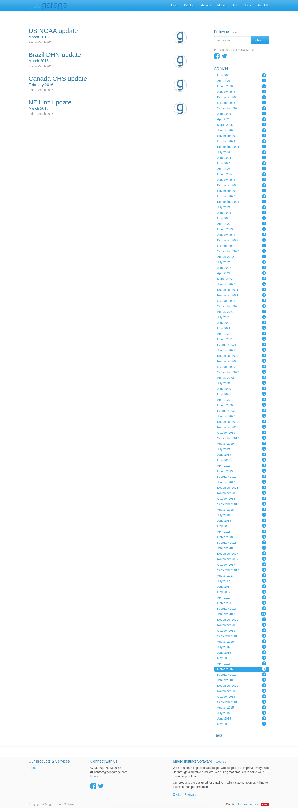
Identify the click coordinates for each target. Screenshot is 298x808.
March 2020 (242, 405)
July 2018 (242, 515)
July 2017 (242, 581)
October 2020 (242, 366)
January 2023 (242, 234)
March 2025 (242, 124)
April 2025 (242, 119)
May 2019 (242, 460)
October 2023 (242, 196)
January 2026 (242, 91)
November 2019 (242, 427)
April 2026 (242, 80)
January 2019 (242, 482)
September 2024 (242, 146)
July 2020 (242, 383)
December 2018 (242, 487)
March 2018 (242, 537)
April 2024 (242, 168)
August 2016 (242, 641)
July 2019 (242, 449)
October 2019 (242, 432)
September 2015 (242, 702)
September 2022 (242, 251)
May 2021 (242, 328)
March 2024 (242, 174)
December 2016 (242, 619)
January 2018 (242, 548)
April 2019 (242, 465)
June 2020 (242, 388)
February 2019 (242, 476)
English (178, 794)
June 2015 (242, 718)
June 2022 (242, 267)
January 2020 (242, 416)
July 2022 (242, 262)
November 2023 (242, 190)
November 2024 (242, 135)
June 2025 (242, 113)
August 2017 (242, 575)
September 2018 (242, 504)
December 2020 (242, 355)
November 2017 (242, 559)
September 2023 (242, 201)
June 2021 (242, 322)
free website (246, 804)
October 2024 (242, 141)
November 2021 (242, 295)
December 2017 (242, 553)
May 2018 (242, 526)
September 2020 (242, 372)
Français (190, 794)
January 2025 (242, 130)
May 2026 (242, 75)
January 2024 (242, 179)
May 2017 (242, 592)
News (94, 776)
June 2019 (242, 454)
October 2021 (242, 300)
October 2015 (242, 696)
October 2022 (242, 245)
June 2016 (242, 652)
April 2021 (242, 333)
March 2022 (242, 278)
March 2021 (242, 339)
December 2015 (242, 685)
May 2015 (242, 724)
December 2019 (242, 421)
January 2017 (242, 614)
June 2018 (242, 520)
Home (32, 768)
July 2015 (242, 713)
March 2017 (242, 603)
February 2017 (242, 608)
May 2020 (242, 394)
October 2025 (242, 102)
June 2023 (242, 212)
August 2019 (242, 443)
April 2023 (242, 223)
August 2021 (242, 311)
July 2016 (242, 647)
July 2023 (242, 207)
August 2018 (242, 509)
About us (220, 761)
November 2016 (242, 625)
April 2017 (242, 597)
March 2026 (242, 86)
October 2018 (242, 498)
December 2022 (242, 240)
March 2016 (242, 669)
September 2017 (242, 570)
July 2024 (242, 152)
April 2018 (242, 531)
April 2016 (242, 663)
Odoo (265, 804)
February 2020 (242, 410)
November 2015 (242, 691)
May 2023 (242, 218)
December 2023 (242, 185)
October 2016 (242, 630)
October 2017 (242, 564)
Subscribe (260, 40)
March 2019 (242, 471)
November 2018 (242, 493)
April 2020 (242, 399)
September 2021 (242, 306)
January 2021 (242, 350)
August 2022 (242, 256)
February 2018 (242, 542)
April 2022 (242, 273)
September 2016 (242, 636)
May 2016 (242, 658)
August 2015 (242, 707)
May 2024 (242, 163)
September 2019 (242, 438)
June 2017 (242, 586)
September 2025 (242, 108)
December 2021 (242, 289)
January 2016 (242, 680)
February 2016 (242, 674)
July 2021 (242, 317)
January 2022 (242, 284)
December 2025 (242, 97)
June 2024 (242, 157)
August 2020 (242, 377)
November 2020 (242, 361)
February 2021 (242, 344)
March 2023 (242, 229)
